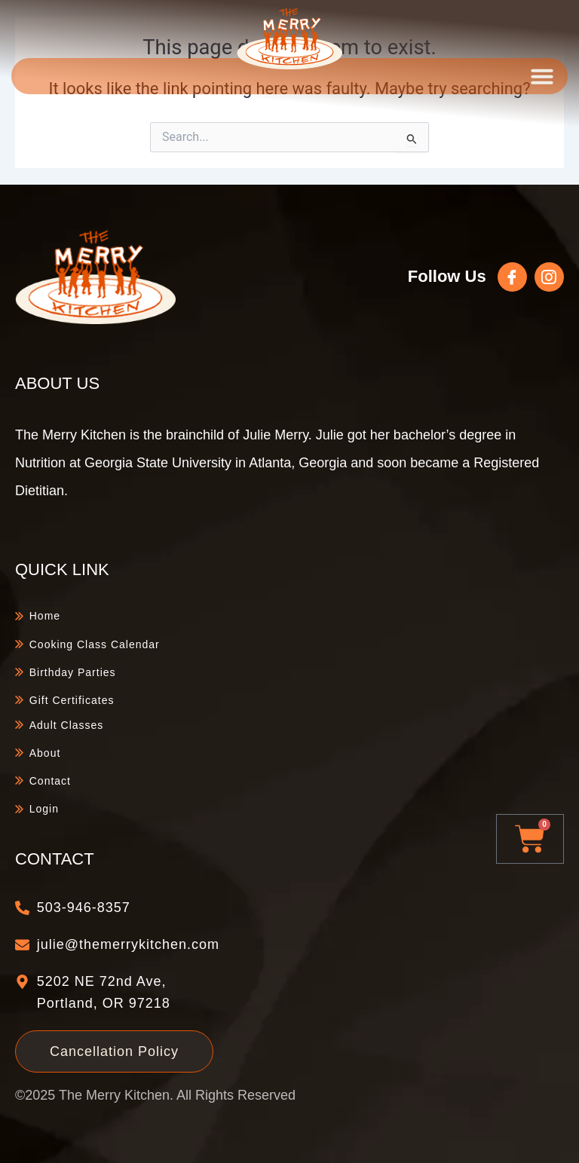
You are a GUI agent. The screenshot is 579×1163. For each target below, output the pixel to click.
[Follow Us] (513, 277)
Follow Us (448, 276)
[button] (542, 76)
